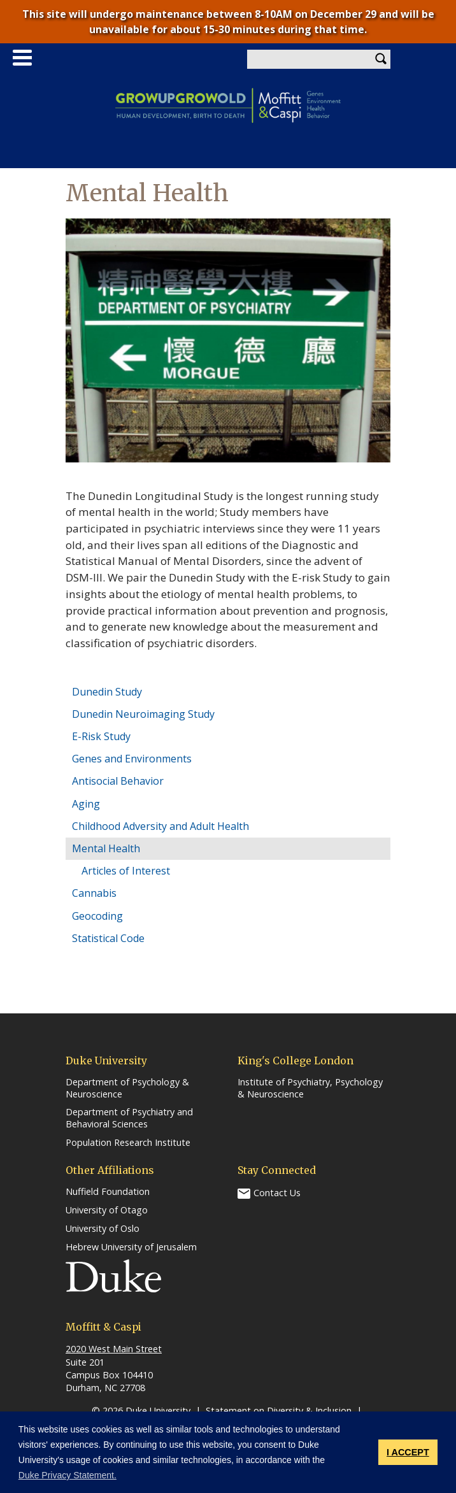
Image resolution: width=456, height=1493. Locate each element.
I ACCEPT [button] (408, 1452)
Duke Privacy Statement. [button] (67, 1475)
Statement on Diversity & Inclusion (279, 1410)
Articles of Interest (126, 871)
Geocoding (97, 916)
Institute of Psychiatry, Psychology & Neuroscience (310, 1088)
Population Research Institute (128, 1142)
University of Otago (107, 1210)
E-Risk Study (101, 736)
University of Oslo (102, 1228)
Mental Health (106, 848)
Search (380, 59)
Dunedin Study (107, 692)
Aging (86, 804)
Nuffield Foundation (108, 1191)
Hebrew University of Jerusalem (131, 1247)
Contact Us (277, 1193)
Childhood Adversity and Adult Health (160, 826)
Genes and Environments (132, 759)
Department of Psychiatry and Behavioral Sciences (129, 1118)
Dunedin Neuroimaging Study (143, 714)
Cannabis (94, 893)
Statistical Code (108, 938)
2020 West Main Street (114, 1349)
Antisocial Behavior (118, 781)
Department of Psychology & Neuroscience (127, 1088)
